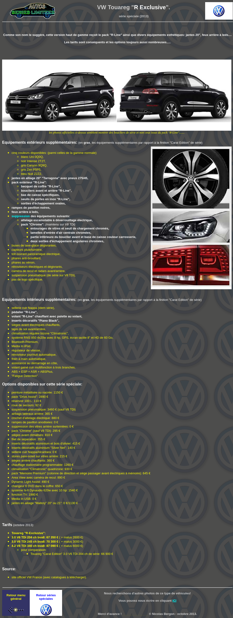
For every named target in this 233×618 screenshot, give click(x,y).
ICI (175, 600)
